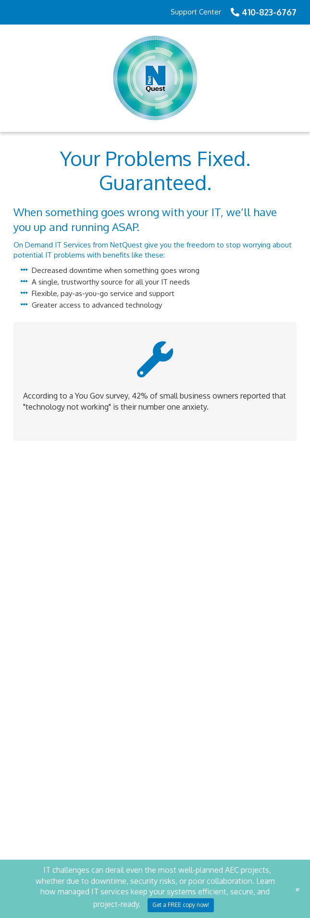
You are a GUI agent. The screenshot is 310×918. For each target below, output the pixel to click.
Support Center (196, 11)
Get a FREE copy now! (180, 904)
